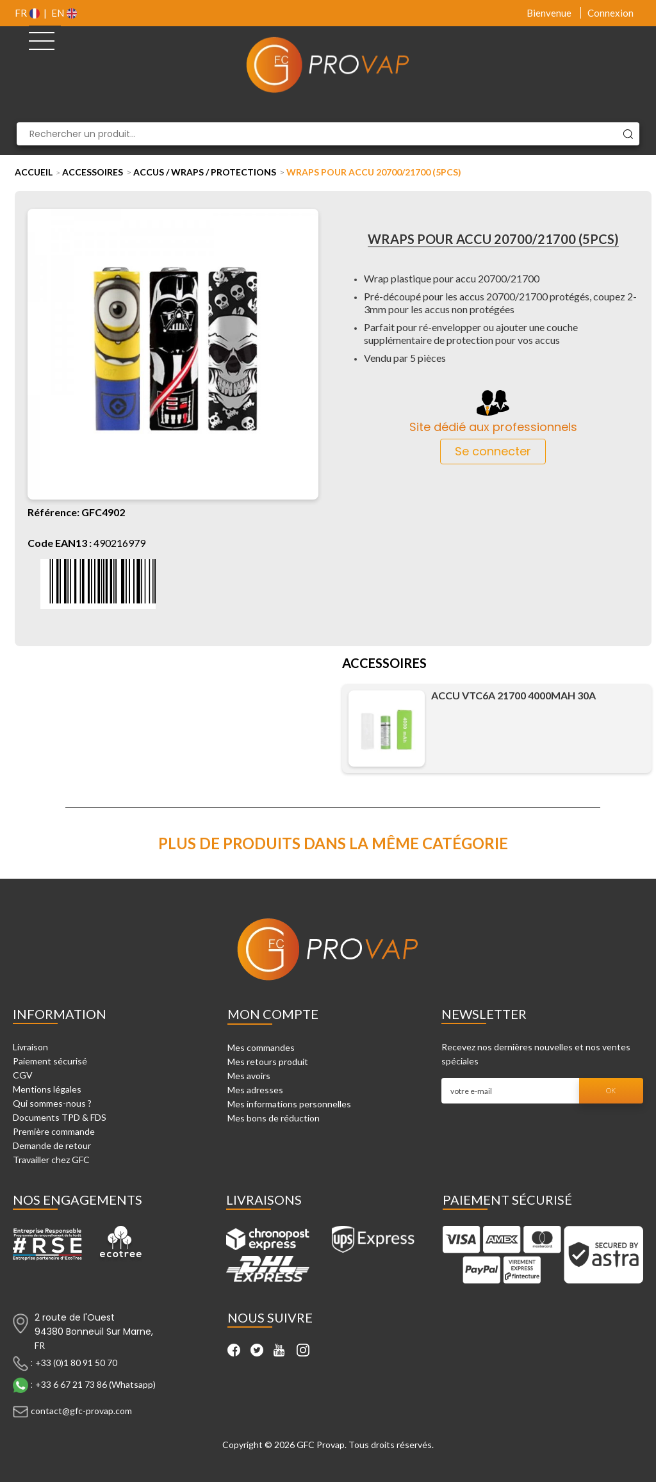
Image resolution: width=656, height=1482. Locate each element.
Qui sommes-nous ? (52, 1103)
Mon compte (272, 1014)
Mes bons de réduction (273, 1117)
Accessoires (92, 172)
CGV (23, 1075)
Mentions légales (47, 1089)
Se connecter (493, 451)
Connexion (610, 13)
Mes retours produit (267, 1061)
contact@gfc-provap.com (81, 1410)
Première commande (54, 1131)
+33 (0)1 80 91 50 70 (76, 1361)
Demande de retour (52, 1145)
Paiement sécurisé (50, 1060)
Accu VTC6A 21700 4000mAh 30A (513, 695)
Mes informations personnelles (289, 1103)
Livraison (30, 1046)
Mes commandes (261, 1047)
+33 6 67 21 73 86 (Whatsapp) (95, 1383)
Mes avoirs (248, 1075)
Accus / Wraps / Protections (204, 172)
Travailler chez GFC (51, 1159)
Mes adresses (255, 1089)
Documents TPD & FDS (59, 1117)
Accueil (34, 172)
